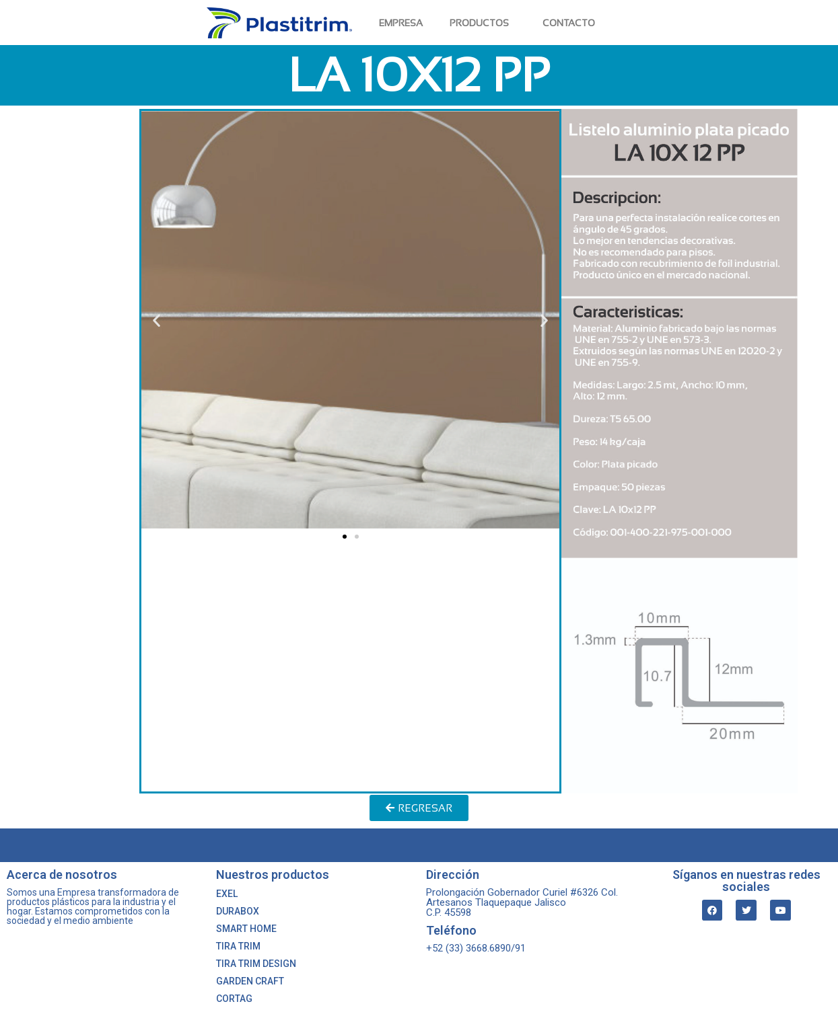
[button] (345, 537)
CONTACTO (569, 22)
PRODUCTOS (483, 23)
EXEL (227, 893)
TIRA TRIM (238, 946)
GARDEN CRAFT (250, 981)
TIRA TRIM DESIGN (256, 963)
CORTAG (234, 998)
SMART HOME (246, 928)
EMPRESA (401, 22)
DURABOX (237, 911)
